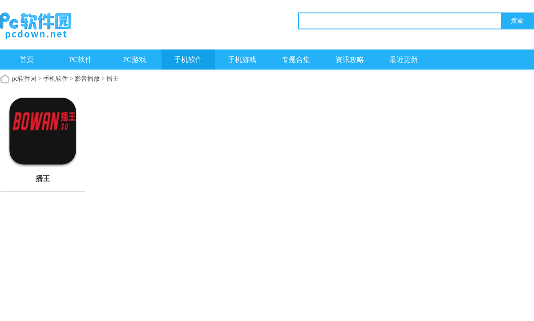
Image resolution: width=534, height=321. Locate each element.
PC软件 (80, 59)
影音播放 (87, 78)
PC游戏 (134, 59)
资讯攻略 (350, 59)
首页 (27, 59)
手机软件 (188, 59)
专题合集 (296, 59)
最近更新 (403, 59)
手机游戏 (242, 59)
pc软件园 (24, 78)
